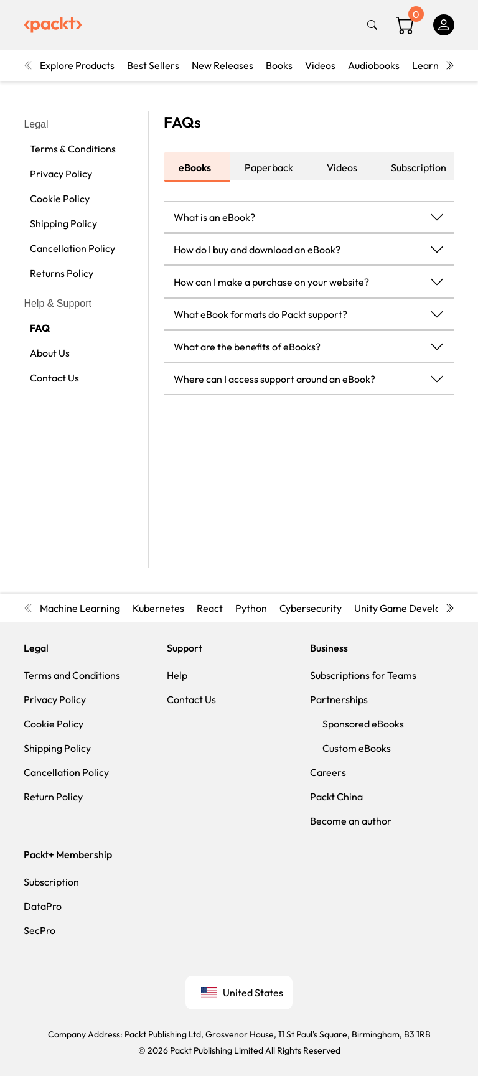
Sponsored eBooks (363, 724)
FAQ (40, 328)
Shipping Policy (63, 223)
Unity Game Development (412, 608)
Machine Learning (80, 608)
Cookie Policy (60, 198)
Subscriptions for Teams (363, 675)
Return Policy (53, 796)
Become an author (350, 821)
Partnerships (339, 699)
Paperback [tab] (269, 167)
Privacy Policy (61, 173)
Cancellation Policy (72, 248)
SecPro (39, 930)
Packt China (336, 796)
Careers (328, 772)
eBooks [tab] (195, 167)
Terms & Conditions (73, 149)
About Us (50, 353)
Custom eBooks (356, 748)
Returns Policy (61, 273)
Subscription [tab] (418, 167)
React (210, 608)
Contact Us (54, 378)
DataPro (43, 906)
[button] (309, 216)
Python (251, 608)
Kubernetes (158, 608)
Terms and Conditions (72, 675)
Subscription (51, 882)
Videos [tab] (342, 167)
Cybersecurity (310, 608)
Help (177, 675)
